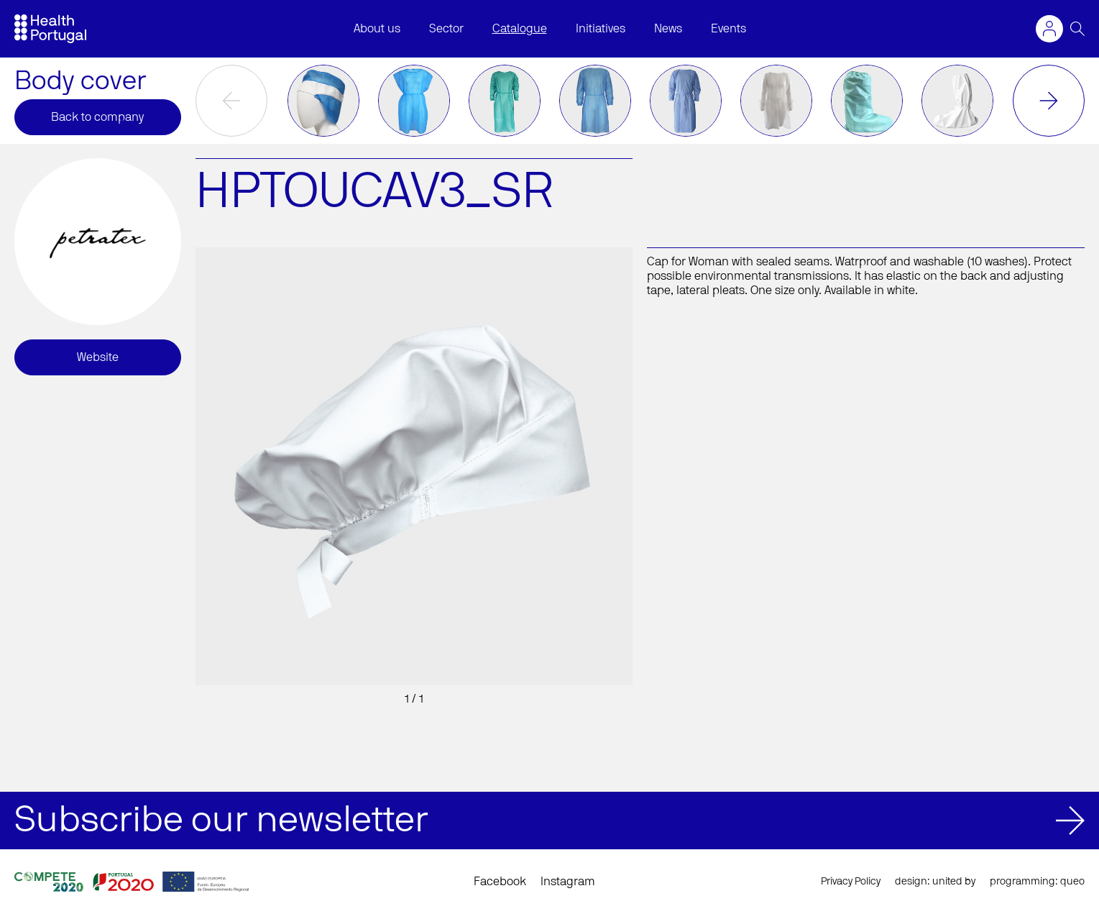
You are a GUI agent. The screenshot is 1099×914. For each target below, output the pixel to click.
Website (98, 357)
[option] (323, 101)
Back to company (97, 117)
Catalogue (519, 29)
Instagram (568, 881)
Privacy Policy (850, 882)
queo (1072, 882)
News (668, 29)
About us (377, 29)
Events (728, 29)
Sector (446, 29)
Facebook (500, 881)
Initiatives (600, 29)
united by (953, 882)
